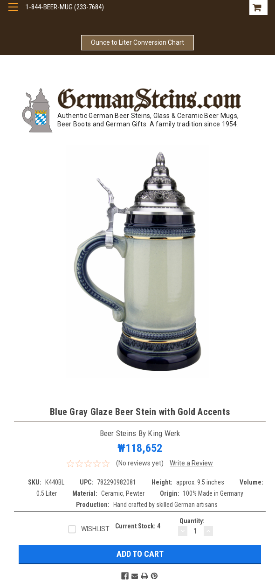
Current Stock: (137, 526)
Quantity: (192, 521)
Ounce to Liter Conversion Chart (137, 42)
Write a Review (191, 463)
